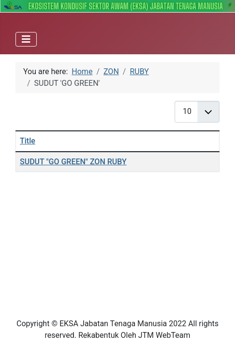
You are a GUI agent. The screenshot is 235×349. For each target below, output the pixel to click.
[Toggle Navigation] (26, 39)
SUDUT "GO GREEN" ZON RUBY (73, 161)
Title (27, 140)
